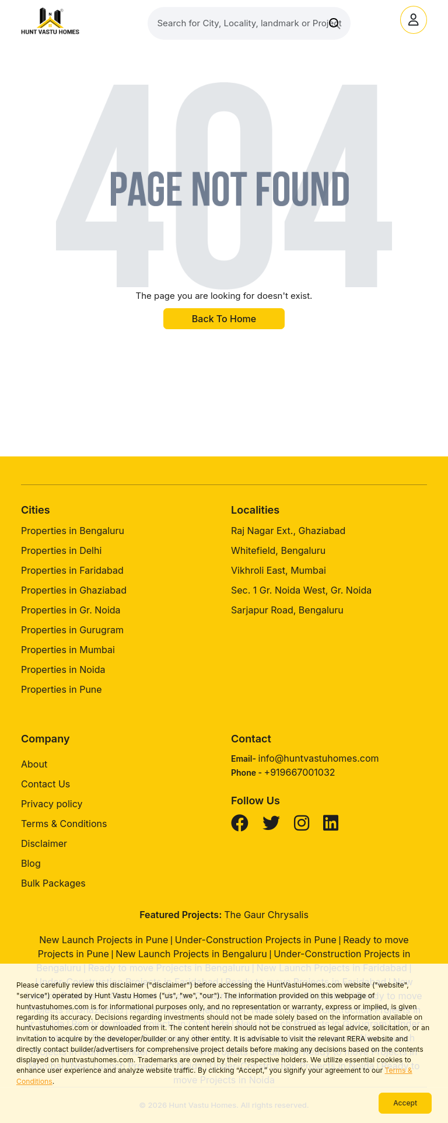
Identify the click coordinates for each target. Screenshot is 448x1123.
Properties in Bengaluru (72, 530)
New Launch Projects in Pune (103, 940)
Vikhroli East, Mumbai (278, 570)
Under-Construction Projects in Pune (256, 940)
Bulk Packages (53, 883)
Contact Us (45, 784)
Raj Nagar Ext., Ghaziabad (288, 530)
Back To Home (224, 319)
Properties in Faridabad (72, 570)
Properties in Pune (61, 689)
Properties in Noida (63, 669)
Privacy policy (51, 804)
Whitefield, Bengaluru (278, 550)
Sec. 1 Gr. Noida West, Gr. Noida (301, 590)
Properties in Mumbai (68, 649)
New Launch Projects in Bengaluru (191, 954)
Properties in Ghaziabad (74, 590)
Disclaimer (44, 843)
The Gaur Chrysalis (266, 914)
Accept (405, 1102)
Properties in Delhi (61, 550)
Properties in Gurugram (72, 630)
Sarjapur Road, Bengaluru (287, 610)
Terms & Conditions (64, 823)
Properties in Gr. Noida (71, 610)
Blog (31, 863)
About (34, 764)
